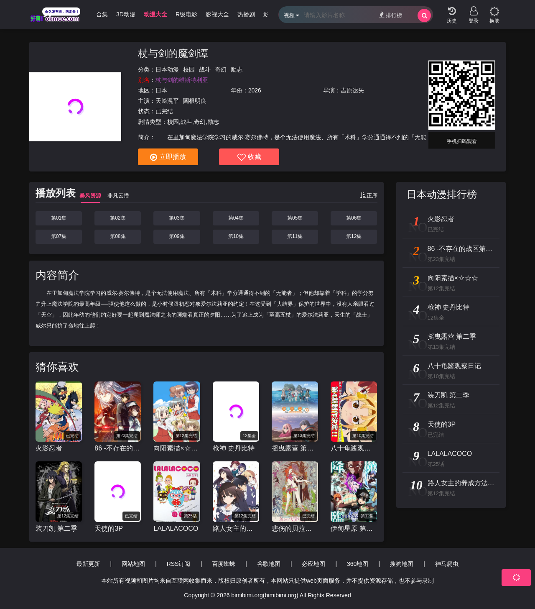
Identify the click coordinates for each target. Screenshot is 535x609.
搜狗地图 (401, 563)
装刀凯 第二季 (56, 528)
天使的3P (108, 528)
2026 (254, 90)
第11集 (295, 236)
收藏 (249, 157)
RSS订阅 (179, 563)
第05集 (295, 218)
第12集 (354, 236)
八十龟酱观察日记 (354, 448)
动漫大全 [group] (155, 14)
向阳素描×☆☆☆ (176, 448)
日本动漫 (167, 69)
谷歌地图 (268, 563)
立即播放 (168, 157)
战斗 (205, 69)
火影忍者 (49, 448)
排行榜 (390, 14)
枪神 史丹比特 (234, 448)
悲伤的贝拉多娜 (295, 528)
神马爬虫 (447, 563)
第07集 (58, 236)
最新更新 (88, 563)
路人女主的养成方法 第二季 (236, 528)
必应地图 (313, 563)
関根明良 (194, 100)
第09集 (176, 236)
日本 (161, 90)
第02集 (117, 218)
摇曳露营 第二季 (295, 448)
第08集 (117, 236)
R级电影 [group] (186, 14)
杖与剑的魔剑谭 (173, 53)
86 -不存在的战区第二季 (117, 448)
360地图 (357, 563)
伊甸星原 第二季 (354, 528)
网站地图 (133, 563)
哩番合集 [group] (96, 14)
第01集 (58, 218)
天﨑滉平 (167, 100)
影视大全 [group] (217, 14)
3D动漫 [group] (125, 14)
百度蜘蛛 (223, 563)
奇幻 (221, 69)
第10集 (236, 236)
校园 (189, 69)
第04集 (236, 218)
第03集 (176, 218)
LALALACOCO (175, 528)
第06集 (354, 218)
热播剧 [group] (246, 14)
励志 (236, 69)
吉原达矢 (352, 90)
